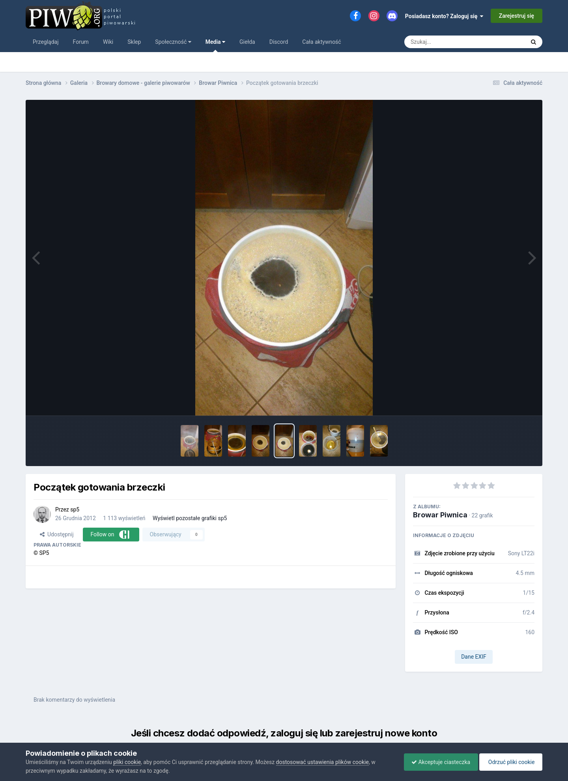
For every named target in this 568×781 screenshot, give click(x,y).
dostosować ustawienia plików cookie (322, 762)
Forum (81, 42)
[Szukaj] (446, 42)
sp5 (74, 509)
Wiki (108, 42)
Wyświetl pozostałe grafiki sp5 (190, 518)
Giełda (247, 42)
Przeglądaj (46, 42)
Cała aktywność (321, 42)
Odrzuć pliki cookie (510, 762)
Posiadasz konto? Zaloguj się (444, 16)
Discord (278, 42)
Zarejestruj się (516, 16)
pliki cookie (127, 762)
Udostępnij (56, 534)
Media (215, 45)
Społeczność (173, 42)
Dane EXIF (473, 657)
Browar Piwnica (440, 515)
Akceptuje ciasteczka (438, 762)
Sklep (134, 42)
